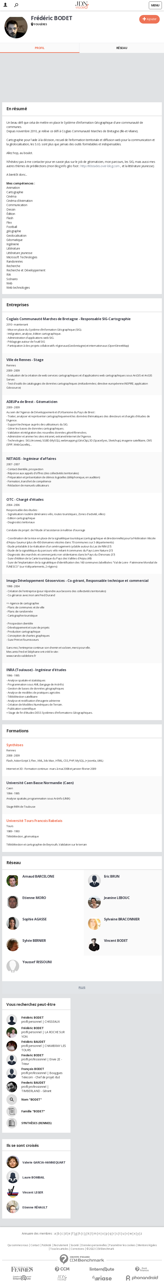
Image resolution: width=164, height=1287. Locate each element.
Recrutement (61, 1245)
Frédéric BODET (32, 1017)
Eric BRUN (112, 876)
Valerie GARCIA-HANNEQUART (44, 1162)
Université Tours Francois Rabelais (34, 820)
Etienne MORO (34, 897)
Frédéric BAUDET (33, 1042)
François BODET (32, 1069)
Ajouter (152, 19)
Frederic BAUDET (33, 1082)
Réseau (121, 48)
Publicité (46, 1245)
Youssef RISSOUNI (37, 962)
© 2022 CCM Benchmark (100, 1248)
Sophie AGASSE (34, 919)
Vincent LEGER (32, 1192)
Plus (82, 987)
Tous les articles (59, 1248)
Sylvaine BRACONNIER (122, 919)
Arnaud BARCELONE (38, 876)
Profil (39, 48)
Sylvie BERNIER (34, 940)
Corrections (77, 1248)
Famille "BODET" (33, 1111)
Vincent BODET (116, 940)
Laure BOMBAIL (33, 1177)
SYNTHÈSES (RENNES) (36, 1123)
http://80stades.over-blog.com (100, 166)
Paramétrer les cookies (122, 1245)
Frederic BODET (32, 1055)
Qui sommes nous (17, 1245)
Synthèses (14, 745)
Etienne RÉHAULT (35, 1207)
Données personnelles (94, 1245)
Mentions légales (147, 1245)
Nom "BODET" (31, 1099)
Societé (75, 1245)
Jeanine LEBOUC (117, 897)
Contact (35, 1245)
